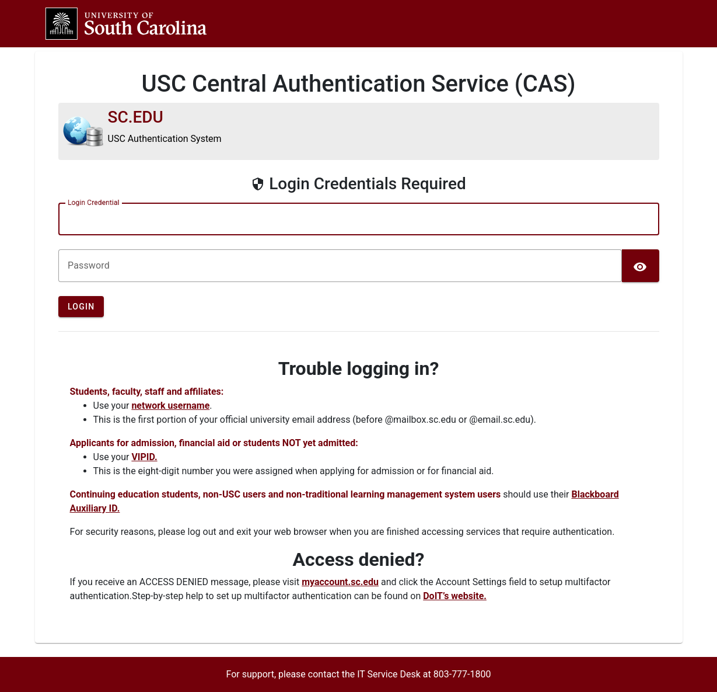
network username (170, 405)
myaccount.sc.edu (340, 581)
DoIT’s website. (455, 595)
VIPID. (144, 457)
